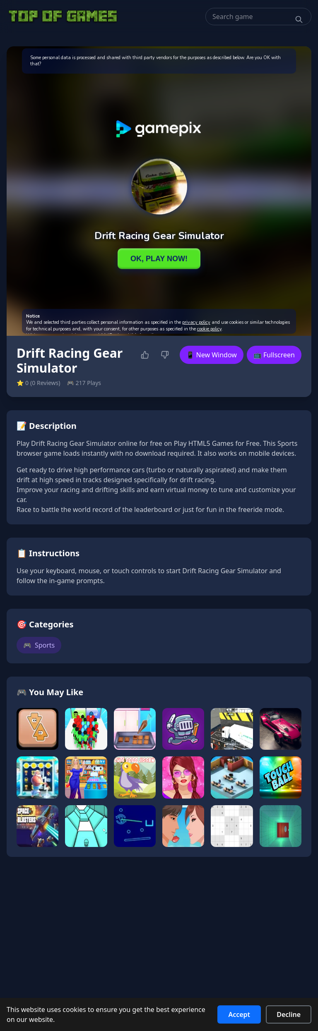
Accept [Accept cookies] (239, 1014)
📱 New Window (211, 354)
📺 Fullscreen (274, 354)
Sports (39, 645)
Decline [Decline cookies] (289, 1014)
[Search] (299, 19)
